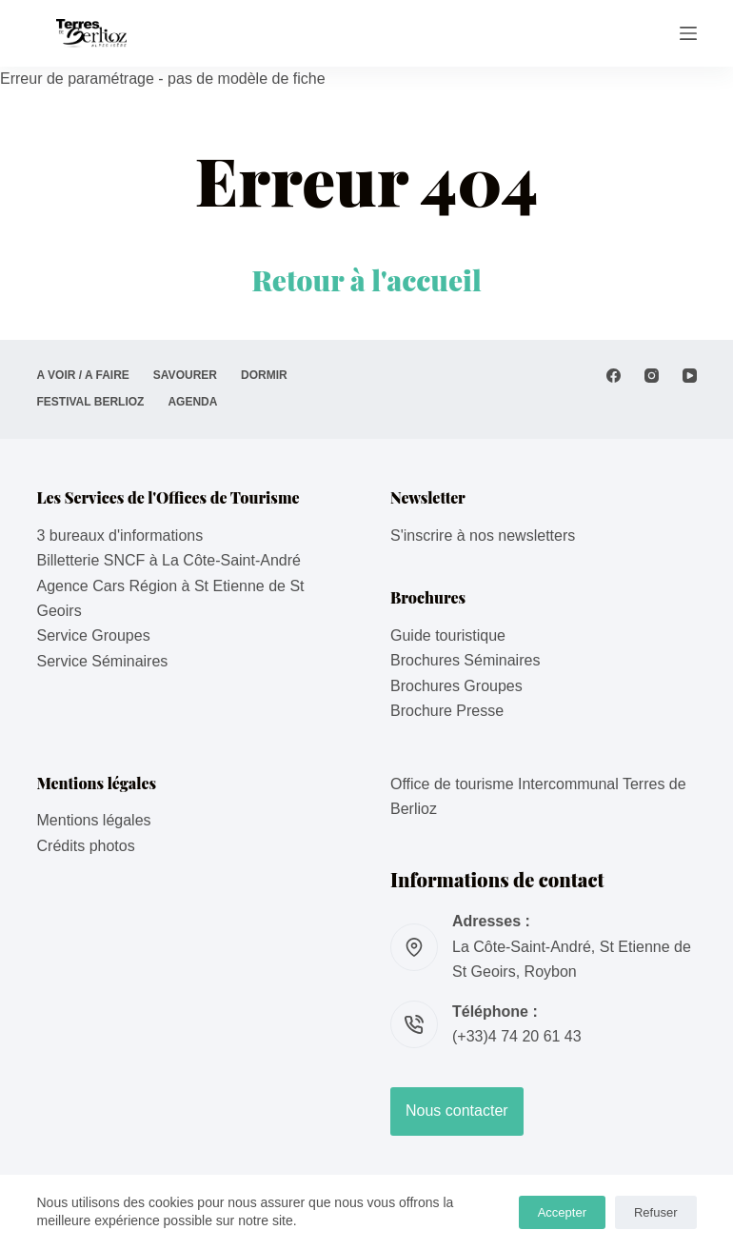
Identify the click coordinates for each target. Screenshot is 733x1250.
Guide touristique (447, 635)
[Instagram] (651, 375)
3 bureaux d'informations (120, 535)
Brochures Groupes (456, 686)
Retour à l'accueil (366, 280)
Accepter (562, 1212)
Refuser (656, 1212)
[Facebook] (613, 375)
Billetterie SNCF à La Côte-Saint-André (169, 560)
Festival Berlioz (91, 401)
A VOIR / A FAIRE (83, 375)
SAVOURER (185, 375)
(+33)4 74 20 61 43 (517, 1036)
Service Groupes (93, 635)
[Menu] (688, 33)
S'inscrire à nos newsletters (482, 535)
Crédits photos (86, 846)
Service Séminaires (102, 661)
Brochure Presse (447, 711)
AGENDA (192, 401)
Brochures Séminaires (465, 660)
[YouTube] (690, 375)
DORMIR (264, 375)
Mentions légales (94, 820)
